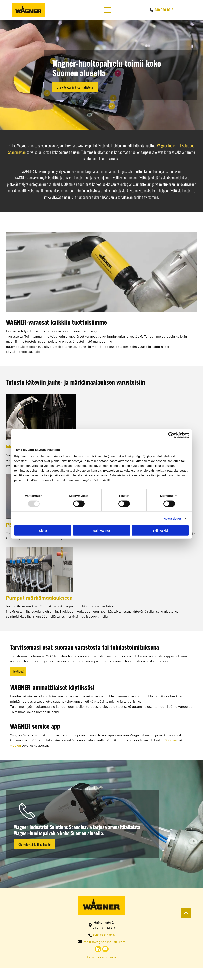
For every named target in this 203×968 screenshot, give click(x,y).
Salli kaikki (160, 530)
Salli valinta (101, 530)
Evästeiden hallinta (101, 957)
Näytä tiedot (172, 518)
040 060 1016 (163, 9)
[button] (107, 9)
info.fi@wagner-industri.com (104, 942)
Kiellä (43, 530)
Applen (15, 745)
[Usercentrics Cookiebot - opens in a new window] (171, 435)
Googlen (170, 740)
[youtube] (105, 949)
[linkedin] (98, 949)
